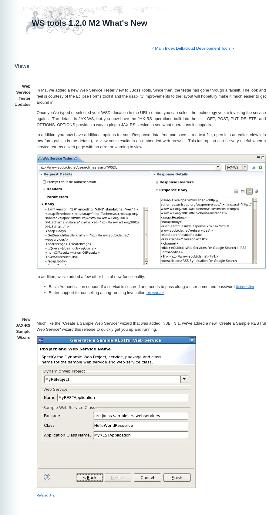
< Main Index (163, 48)
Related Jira (245, 287)
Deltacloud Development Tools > (205, 48)
